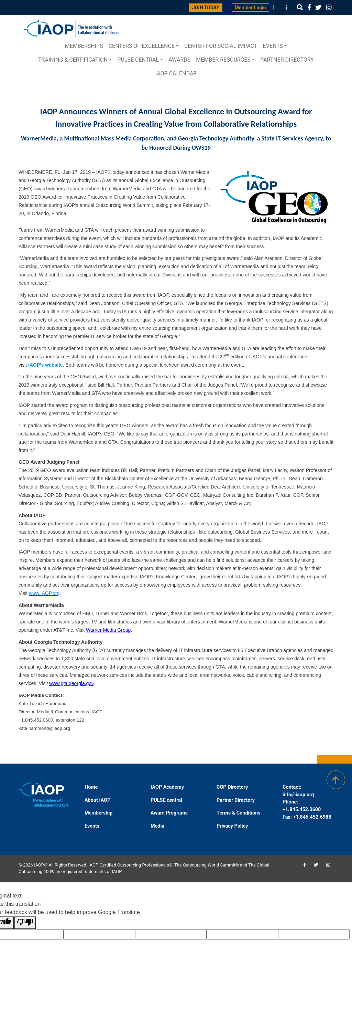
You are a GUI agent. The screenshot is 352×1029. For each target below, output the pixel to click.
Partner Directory (287, 59)
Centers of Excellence (142, 46)
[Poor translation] (25, 922)
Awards (179, 59)
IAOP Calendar (176, 73)
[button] (300, 7)
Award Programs (169, 813)
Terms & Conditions (239, 813)
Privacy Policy (232, 826)
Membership (98, 813)
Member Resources (223, 59)
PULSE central (138, 59)
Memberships (84, 46)
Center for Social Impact (220, 46)
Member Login (250, 7)
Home (91, 787)
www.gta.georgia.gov (71, 683)
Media (157, 826)
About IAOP (97, 800)
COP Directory (232, 787)
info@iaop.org (298, 795)
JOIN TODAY (205, 7)
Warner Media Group (108, 630)
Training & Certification (73, 59)
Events (273, 46)
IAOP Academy (167, 787)
